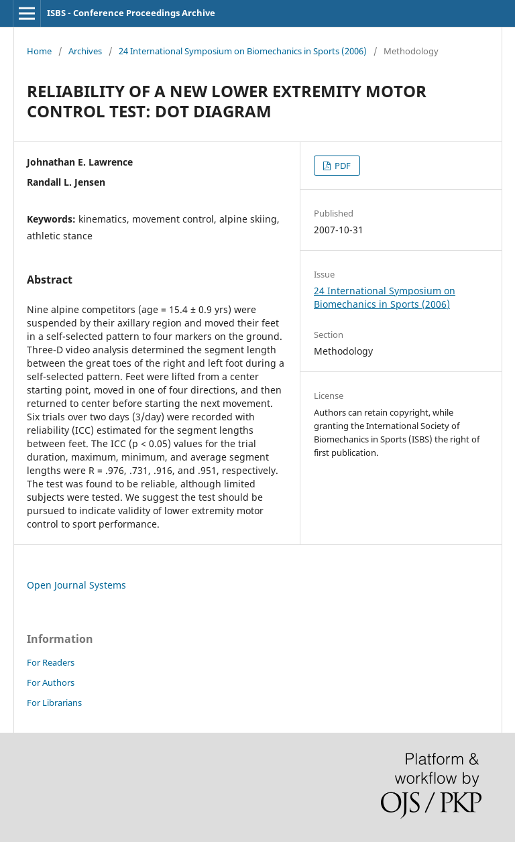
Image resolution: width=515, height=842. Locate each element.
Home (39, 51)
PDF (342, 166)
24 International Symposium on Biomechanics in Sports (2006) (243, 51)
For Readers (50, 662)
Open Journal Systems (76, 585)
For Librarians (54, 703)
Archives (85, 51)
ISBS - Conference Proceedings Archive (131, 13)
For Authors (50, 682)
